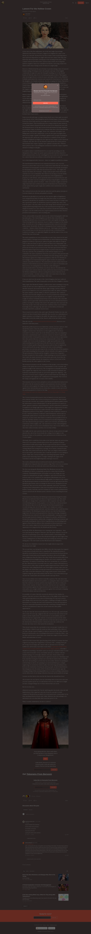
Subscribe (81, 2)
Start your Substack (41, 928)
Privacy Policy (55, 107)
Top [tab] (24, 871)
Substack (39, 931)
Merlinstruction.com (30, 821)
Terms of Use (51, 106)
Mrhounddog (28, 842)
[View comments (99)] (30, 18)
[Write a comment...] (46, 816)
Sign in (87, 2)
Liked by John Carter (29, 844)
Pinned (27, 822)
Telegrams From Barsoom (39, 774)
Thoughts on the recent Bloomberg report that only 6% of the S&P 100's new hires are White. (39, 898)
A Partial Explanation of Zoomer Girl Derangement (36, 885)
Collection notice (53, 925)
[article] (45, 878)
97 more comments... (26, 864)
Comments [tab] (25, 809)
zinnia (28, 889)
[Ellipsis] (68, 821)
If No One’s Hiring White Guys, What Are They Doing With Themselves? (38, 895)
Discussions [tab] (32, 871)
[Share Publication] (76, 3)
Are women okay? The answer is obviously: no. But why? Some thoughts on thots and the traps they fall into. (39, 887)
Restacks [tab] (30, 809)
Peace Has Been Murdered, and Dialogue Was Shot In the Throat (38, 875)
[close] (58, 85)
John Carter (28, 13)
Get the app (51, 928)
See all (26, 906)
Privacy (44, 925)
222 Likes (33, 796)
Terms (48, 925)
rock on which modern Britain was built (44, 321)
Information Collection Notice (45, 107)
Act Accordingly (25, 878)
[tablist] (27, 809)
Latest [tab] (27, 871)
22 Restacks (38, 796)
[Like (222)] (24, 18)
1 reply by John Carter (31, 838)
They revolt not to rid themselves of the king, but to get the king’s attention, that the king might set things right (45, 392)
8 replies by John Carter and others (34, 859)
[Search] (73, 3)
